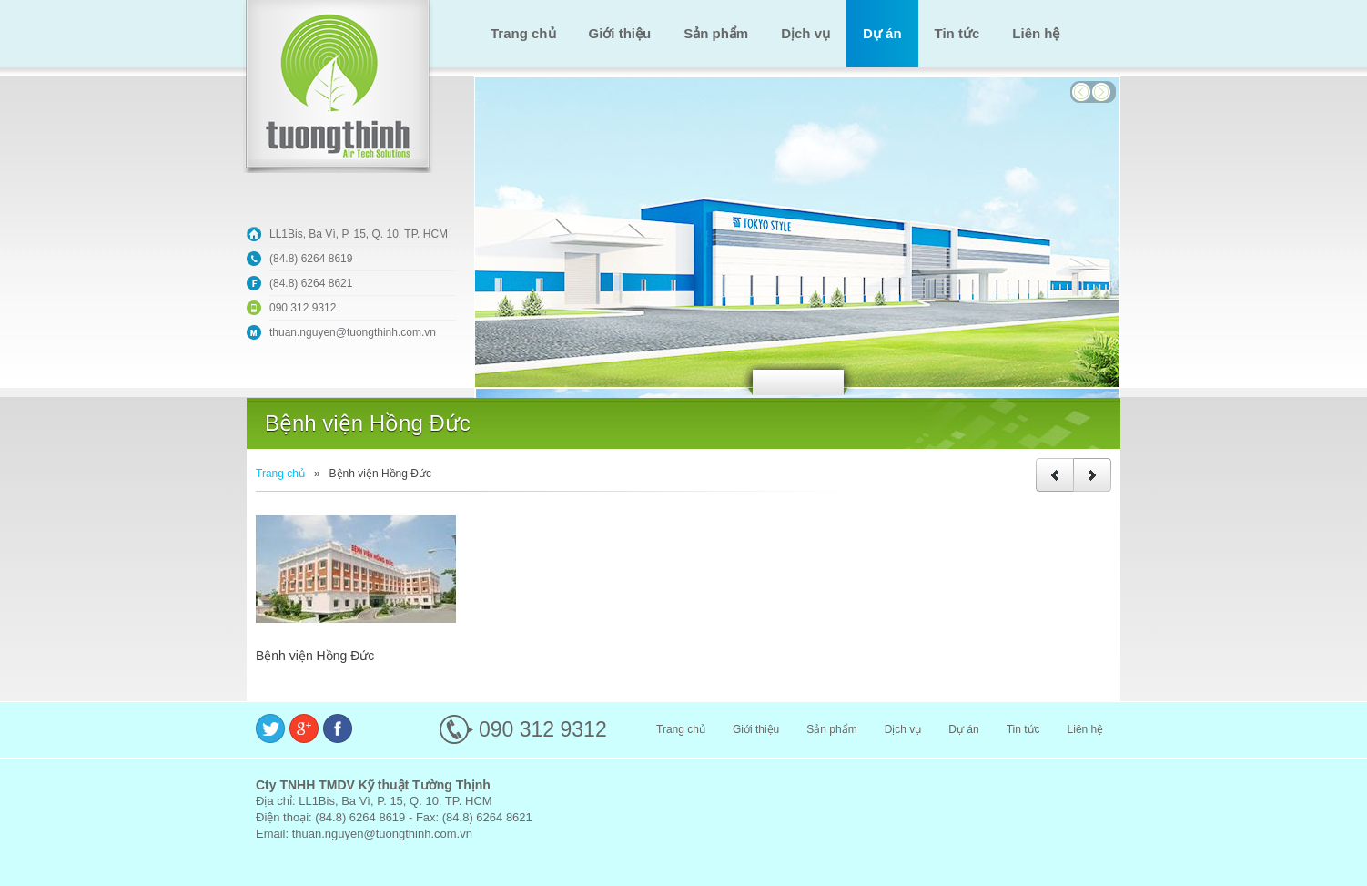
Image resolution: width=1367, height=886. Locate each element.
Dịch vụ (805, 33)
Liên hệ (1035, 33)
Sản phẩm (716, 33)
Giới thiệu (620, 33)
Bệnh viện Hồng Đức (315, 655)
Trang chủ (523, 33)
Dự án (882, 33)
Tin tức (957, 33)
